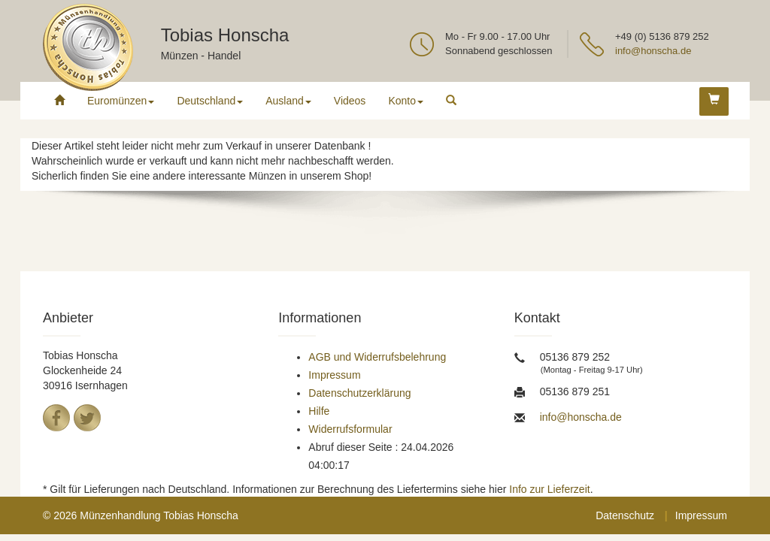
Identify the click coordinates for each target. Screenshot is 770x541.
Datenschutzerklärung (359, 393)
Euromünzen (120, 101)
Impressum (334, 375)
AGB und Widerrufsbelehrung (377, 357)
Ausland (288, 101)
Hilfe (318, 411)
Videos (350, 101)
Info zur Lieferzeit (549, 489)
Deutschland (210, 101)
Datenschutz (625, 515)
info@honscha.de (653, 50)
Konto (405, 101)
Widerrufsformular (350, 429)
